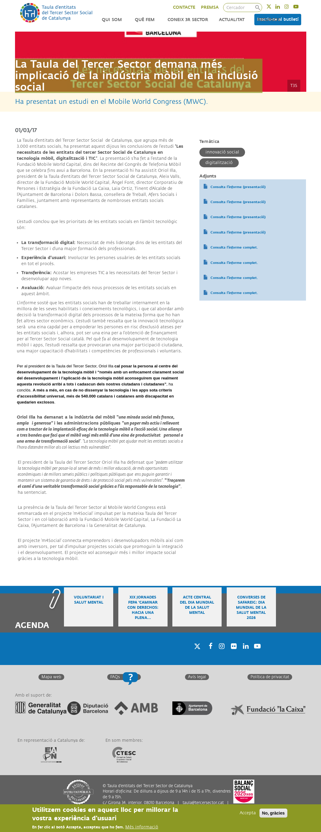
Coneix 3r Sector (188, 19)
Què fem (145, 19)
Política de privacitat (269, 677)
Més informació (141, 827)
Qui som (112, 19)
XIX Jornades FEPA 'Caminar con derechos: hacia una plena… (142, 607)
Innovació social (222, 152)
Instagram (290, 6)
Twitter (272, 6)
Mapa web (51, 677)
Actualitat (231, 19)
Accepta (248, 813)
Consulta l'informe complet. (234, 247)
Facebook (209, 654)
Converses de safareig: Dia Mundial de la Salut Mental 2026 (251, 607)
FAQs (115, 677)
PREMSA (210, 7)
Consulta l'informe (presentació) (237, 187)
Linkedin (281, 6)
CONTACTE (184, 7)
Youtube (299, 6)
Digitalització (219, 162)
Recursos (268, 19)
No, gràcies (273, 813)
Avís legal (197, 677)
